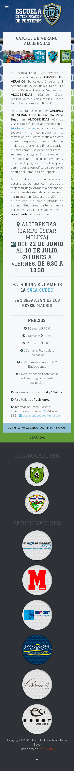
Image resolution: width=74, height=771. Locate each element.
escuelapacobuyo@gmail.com (43, 415)
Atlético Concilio (23, 128)
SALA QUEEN (40, 290)
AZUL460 (47, 749)
